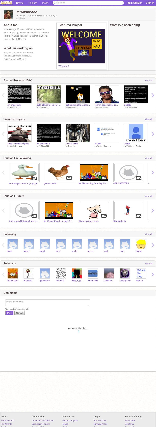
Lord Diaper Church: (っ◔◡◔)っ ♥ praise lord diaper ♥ (24, 183)
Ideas (45, 2)
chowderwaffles (109, 280)
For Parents (6, 424)
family (75, 251)
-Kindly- (139, 280)
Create (20, 2)
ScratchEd (130, 420)
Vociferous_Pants (134, 146)
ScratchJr (129, 424)
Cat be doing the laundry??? (78, 105)
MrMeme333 (15, 107)
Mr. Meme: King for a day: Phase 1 (93, 183)
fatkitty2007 (125, 280)
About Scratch (7, 420)
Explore (33, 2)
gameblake (45, 280)
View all (148, 80)
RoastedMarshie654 (29, 280)
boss (9, 251)
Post (9, 313)
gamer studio (50, 183)
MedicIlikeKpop (16, 146)
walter (98, 144)
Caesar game (72, 144)
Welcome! (63, 66)
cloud (42, 251)
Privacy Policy (100, 424)
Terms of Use (100, 420)
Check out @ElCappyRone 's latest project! (24, 221)
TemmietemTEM (61, 280)
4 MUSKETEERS (121, 183)
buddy (26, 251)
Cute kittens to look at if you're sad (49, 105)
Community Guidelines (42, 420)
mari (122, 251)
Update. (127, 105)
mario (138, 251)
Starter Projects (70, 420)
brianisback (13, 280)
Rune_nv (72, 146)
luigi (106, 251)
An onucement (14, 105)
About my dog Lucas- (89, 221)
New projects (119, 221)
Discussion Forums (41, 424)
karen (90, 251)
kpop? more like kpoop (18, 144)
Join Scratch (135, 2)
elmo (58, 251)
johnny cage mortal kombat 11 (107, 105)
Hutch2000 (93, 280)
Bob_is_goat (77, 280)
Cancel (19, 313)
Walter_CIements (104, 146)
